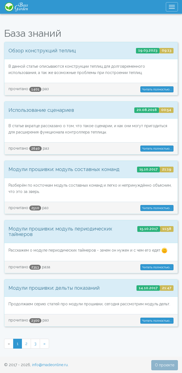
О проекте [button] (164, 365)
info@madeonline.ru (50, 365)
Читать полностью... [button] (157, 89)
